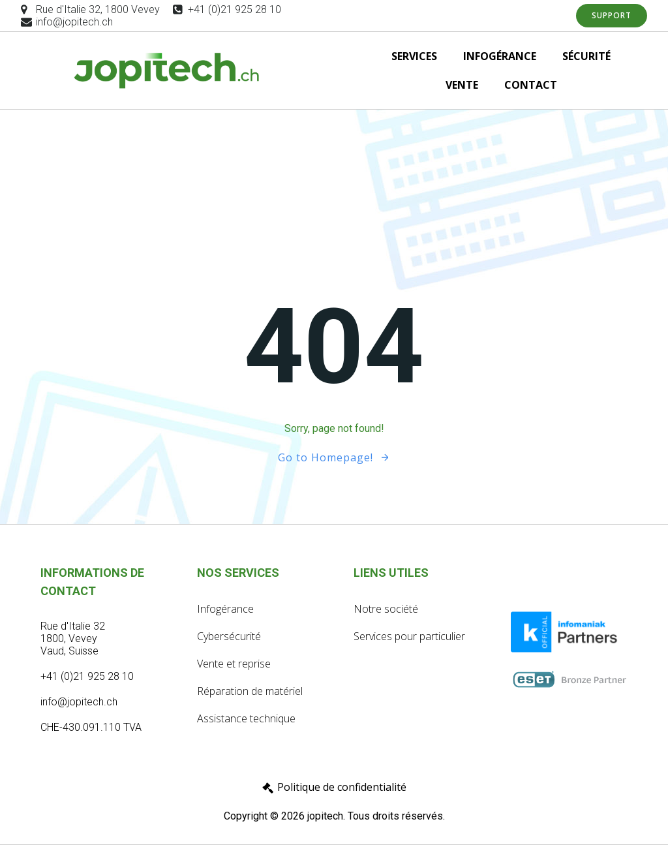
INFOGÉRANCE (499, 56)
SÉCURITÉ (586, 56)
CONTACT (530, 85)
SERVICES (414, 56)
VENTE (462, 85)
